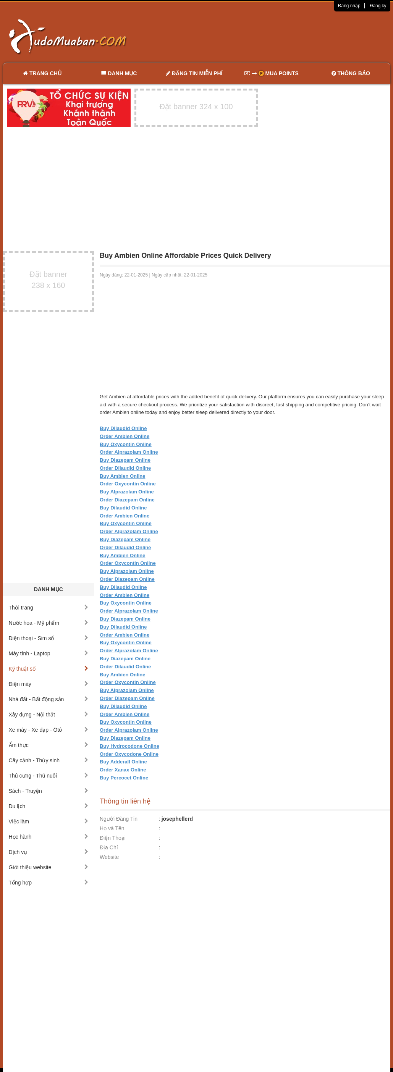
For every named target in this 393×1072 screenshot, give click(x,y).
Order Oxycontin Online (128, 484)
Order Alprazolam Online (129, 452)
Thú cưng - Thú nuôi (49, 776)
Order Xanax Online (123, 770)
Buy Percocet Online (124, 778)
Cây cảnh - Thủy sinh (49, 760)
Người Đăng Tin (118, 819)
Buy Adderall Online (123, 762)
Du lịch (49, 806)
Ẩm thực (49, 745)
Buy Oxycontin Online (126, 444)
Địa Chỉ (109, 847)
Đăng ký (378, 5)
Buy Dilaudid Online (123, 428)
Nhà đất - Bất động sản (49, 699)
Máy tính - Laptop (49, 653)
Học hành (49, 837)
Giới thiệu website (49, 867)
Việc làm (49, 821)
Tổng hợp (49, 883)
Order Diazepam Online (127, 500)
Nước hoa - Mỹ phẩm (49, 623)
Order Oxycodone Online (129, 754)
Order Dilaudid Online (125, 468)
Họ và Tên (112, 828)
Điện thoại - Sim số (49, 638)
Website (109, 857)
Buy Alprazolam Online (127, 492)
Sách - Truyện (49, 791)
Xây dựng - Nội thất (49, 714)
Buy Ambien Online (122, 476)
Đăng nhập (349, 5)
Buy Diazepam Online (125, 460)
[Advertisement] (277, 36)
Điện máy (49, 684)
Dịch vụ (49, 852)
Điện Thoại (113, 838)
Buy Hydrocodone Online (129, 746)
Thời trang (49, 608)
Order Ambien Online (124, 436)
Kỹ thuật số (49, 669)
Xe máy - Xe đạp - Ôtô (49, 730)
